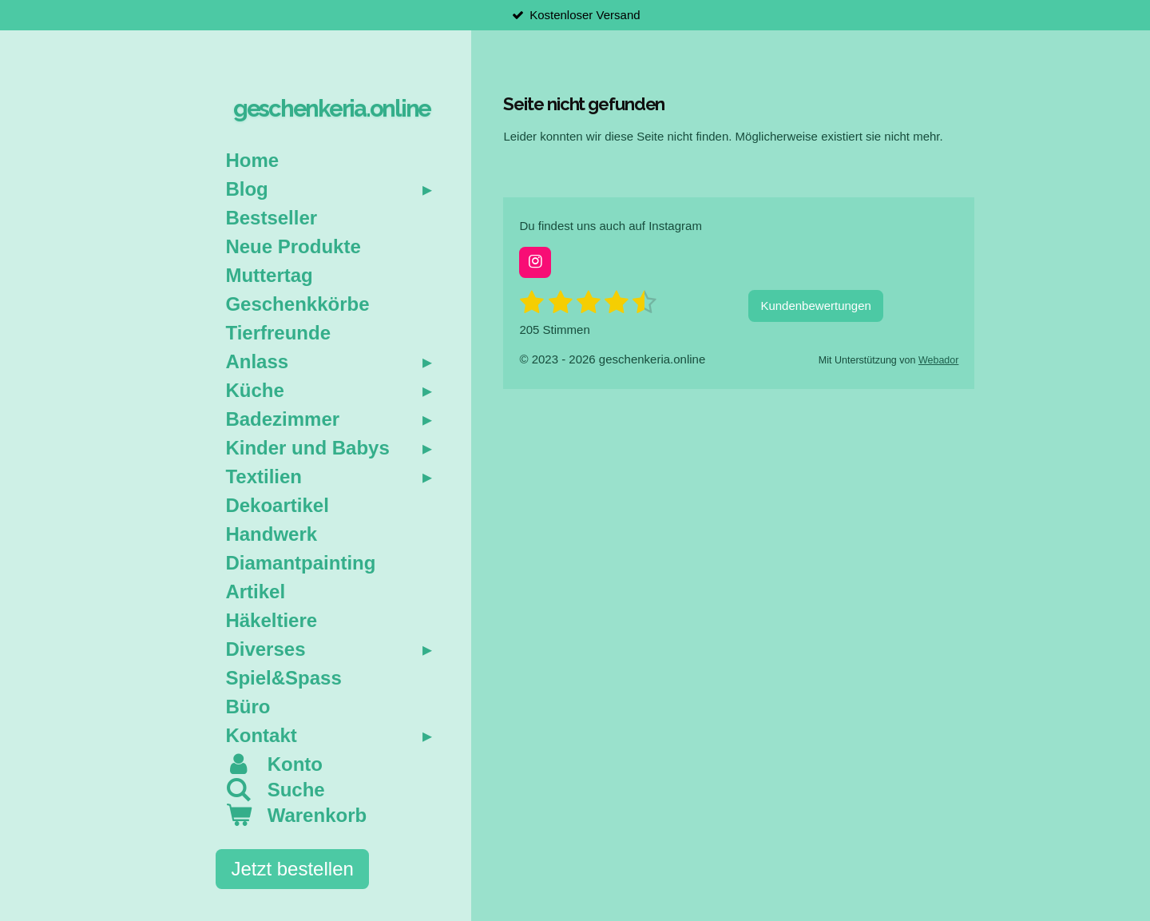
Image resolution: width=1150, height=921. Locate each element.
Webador (938, 360)
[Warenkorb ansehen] (331, 815)
